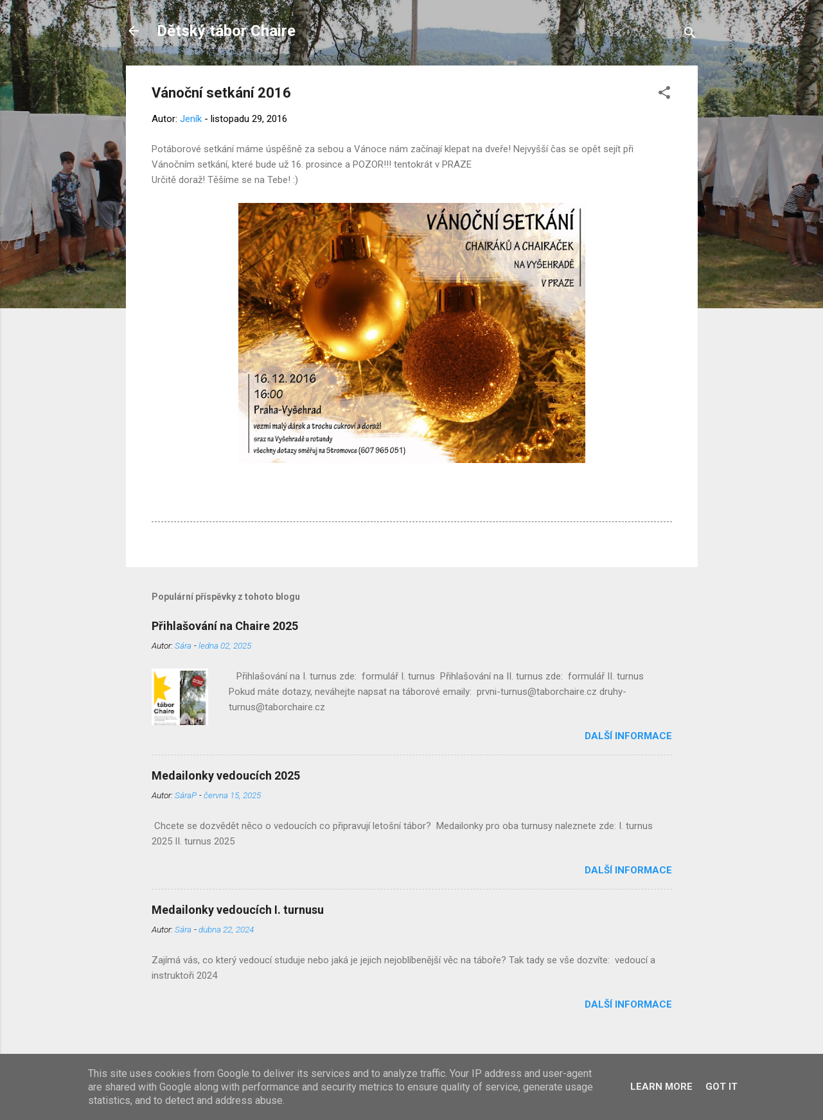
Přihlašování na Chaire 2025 (225, 626)
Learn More (661, 1086)
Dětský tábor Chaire (226, 31)
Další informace (628, 736)
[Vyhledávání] (690, 35)
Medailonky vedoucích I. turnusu (238, 909)
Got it (721, 1086)
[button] (664, 95)
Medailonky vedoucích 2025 (226, 775)
